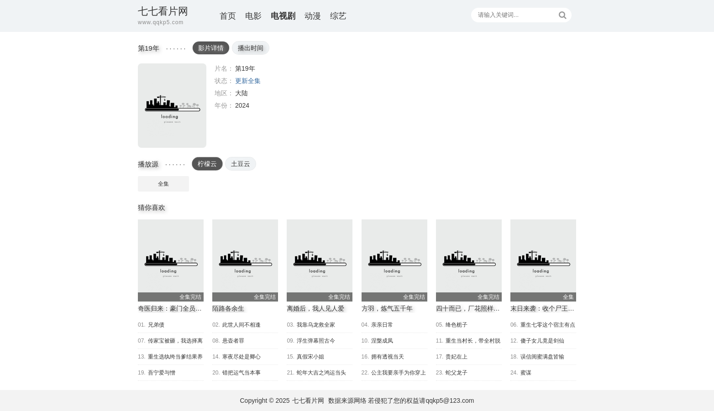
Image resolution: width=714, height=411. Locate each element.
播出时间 (250, 48)
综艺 (338, 16)
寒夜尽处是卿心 (241, 357)
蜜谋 (525, 372)
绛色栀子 (456, 325)
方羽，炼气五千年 (387, 308)
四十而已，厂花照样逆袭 (471, 308)
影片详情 (211, 48)
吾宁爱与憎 (161, 372)
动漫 (312, 16)
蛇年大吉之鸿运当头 (321, 372)
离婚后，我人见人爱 (315, 308)
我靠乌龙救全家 (316, 325)
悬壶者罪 (233, 341)
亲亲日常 (382, 325)
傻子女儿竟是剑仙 (542, 341)
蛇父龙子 (456, 372)
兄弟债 (156, 325)
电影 (253, 16)
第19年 (172, 105)
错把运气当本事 (241, 372)
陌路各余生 (228, 308)
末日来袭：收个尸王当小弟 (548, 308)
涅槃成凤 (382, 341)
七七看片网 (308, 400)
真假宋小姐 (310, 357)
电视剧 (283, 16)
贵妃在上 (456, 357)
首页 (228, 16)
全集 (163, 184)
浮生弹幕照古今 (316, 341)
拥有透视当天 (387, 357)
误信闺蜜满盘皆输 (542, 357)
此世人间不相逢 (241, 325)
